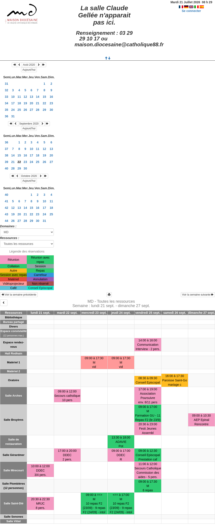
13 (31, 96)
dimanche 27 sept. (201, 312)
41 (6, 201)
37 (6, 149)
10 (13, 96)
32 (6, 90)
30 (51, 109)
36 (6, 116)
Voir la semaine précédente (18, 294)
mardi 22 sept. (67, 312)
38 (6, 155)
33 (6, 96)
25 (19, 109)
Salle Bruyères (13, 419)
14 (37, 96)
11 (19, 96)
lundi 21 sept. (40, 312)
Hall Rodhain (13, 353)
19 (25, 103)
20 (31, 103)
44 (6, 221)
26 (25, 109)
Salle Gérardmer (13, 455)
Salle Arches (13, 395)
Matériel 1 (13, 362)
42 (6, 207)
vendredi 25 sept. (147, 312)
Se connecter (191, 11)
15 (44, 96)
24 (13, 109)
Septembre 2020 (29, 123)
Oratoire (13, 380)
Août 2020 (29, 64)
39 (6, 162)
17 (13, 103)
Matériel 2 (13, 371)
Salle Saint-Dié (13, 503)
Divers (13, 326)
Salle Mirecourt (13, 470)
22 (44, 103)
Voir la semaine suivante (198, 294)
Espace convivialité (13, 331)
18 (19, 103)
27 (31, 109)
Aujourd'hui (29, 69)
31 (6, 83)
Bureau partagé (13, 322)
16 (51, 96)
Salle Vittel (13, 521)
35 (6, 109)
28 (37, 109)
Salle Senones (13, 516)
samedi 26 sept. (174, 312)
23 (51, 103)
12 (25, 96)
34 (6, 103)
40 (6, 168)
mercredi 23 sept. (94, 312)
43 (6, 214)
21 (37, 103)
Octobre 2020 (29, 176)
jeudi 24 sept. (121, 312)
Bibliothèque (13, 317)
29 (44, 109)
